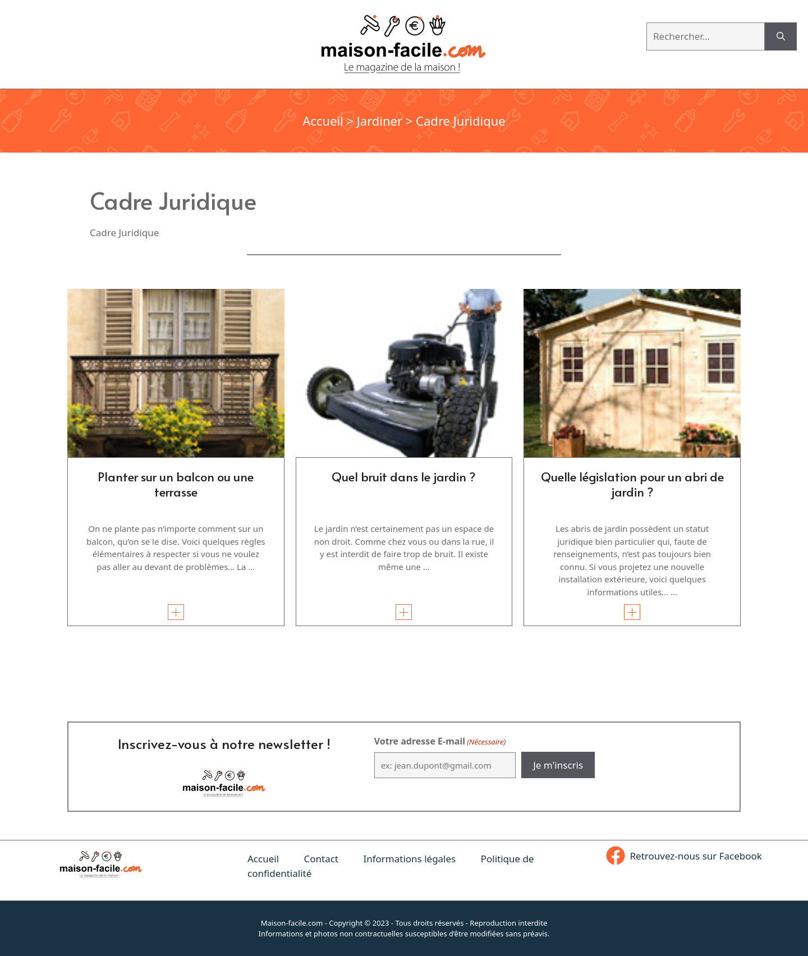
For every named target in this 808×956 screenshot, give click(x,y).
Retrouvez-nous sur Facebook (696, 855)
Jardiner (379, 120)
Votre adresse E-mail (440, 741)
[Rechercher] (781, 36)
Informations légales (409, 858)
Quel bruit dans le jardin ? (404, 476)
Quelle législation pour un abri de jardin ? (632, 483)
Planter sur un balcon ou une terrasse (176, 483)
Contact (321, 858)
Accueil (322, 120)
